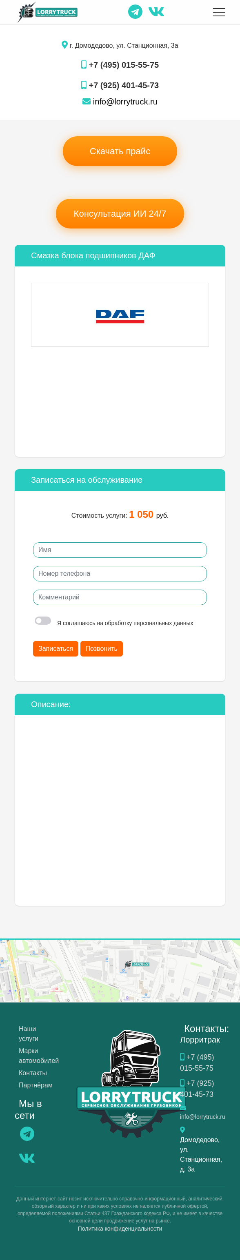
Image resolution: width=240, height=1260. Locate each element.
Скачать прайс (120, 151)
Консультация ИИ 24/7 (120, 214)
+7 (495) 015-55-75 (120, 64)
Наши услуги (28, 1033)
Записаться (55, 648)
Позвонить (102, 648)
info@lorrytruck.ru (120, 101)
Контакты (33, 1072)
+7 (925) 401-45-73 (120, 85)
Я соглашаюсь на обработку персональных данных (114, 623)
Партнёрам (36, 1085)
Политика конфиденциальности (120, 1228)
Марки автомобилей (39, 1055)
